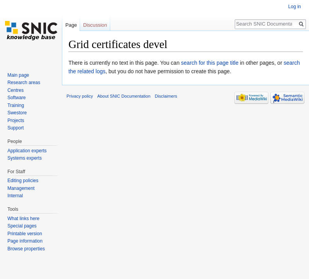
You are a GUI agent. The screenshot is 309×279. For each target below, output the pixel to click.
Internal (15, 195)
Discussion (95, 25)
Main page (18, 75)
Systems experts (24, 158)
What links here (23, 218)
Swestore (17, 112)
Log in (294, 6)
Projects (15, 120)
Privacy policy (80, 96)
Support (15, 128)
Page (71, 25)
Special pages (21, 226)
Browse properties (26, 248)
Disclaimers (166, 96)
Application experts (26, 150)
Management (20, 188)
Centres (15, 90)
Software (16, 97)
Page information (25, 241)
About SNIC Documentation (123, 96)
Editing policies (22, 180)
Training (15, 105)
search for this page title (210, 63)
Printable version (24, 233)
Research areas (23, 82)
